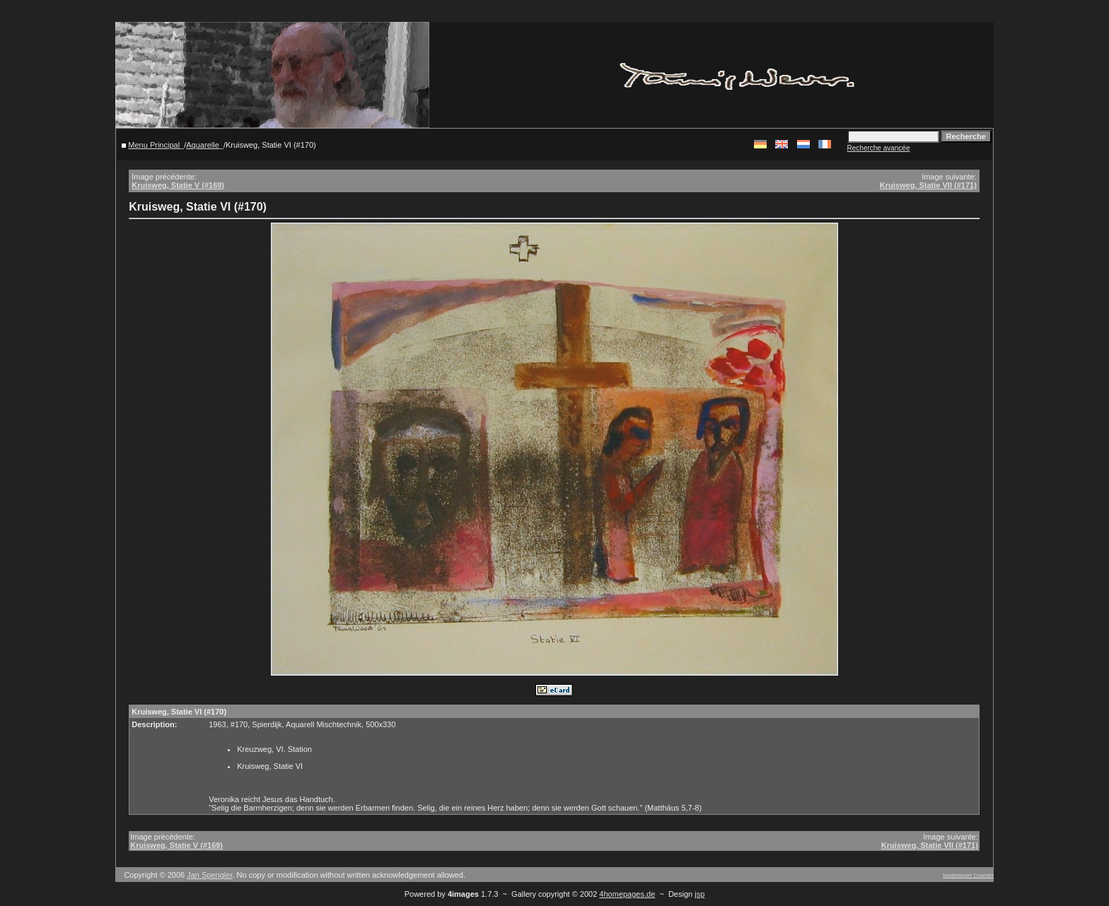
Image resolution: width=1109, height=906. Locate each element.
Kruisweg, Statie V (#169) (178, 185)
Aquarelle (202, 145)
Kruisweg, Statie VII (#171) (928, 185)
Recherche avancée (878, 148)
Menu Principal (154, 145)
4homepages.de (627, 894)
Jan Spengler (209, 875)
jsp (699, 894)
